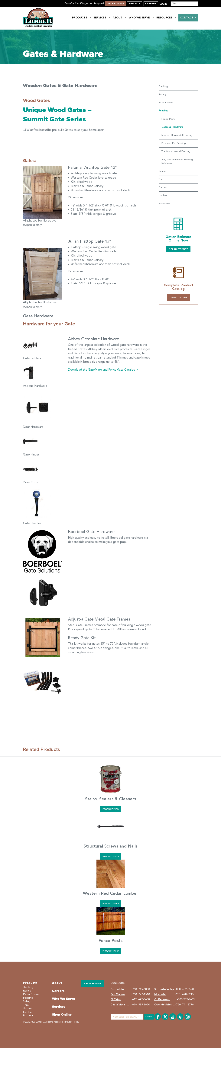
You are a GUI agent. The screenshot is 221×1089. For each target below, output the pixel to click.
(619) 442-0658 (141, 999)
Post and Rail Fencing (173, 143)
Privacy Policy (72, 1021)
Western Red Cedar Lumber (110, 894)
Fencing (28, 998)
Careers (150, 3)
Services (102, 17)
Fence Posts (168, 119)
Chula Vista (118, 1004)
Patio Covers (166, 102)
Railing (162, 94)
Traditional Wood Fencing (175, 151)
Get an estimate (92, 983)
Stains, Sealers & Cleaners (110, 799)
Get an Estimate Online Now (178, 238)
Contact (188, 17)
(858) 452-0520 (184, 989)
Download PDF (178, 297)
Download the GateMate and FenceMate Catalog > (103, 369)
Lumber (163, 195)
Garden (163, 187)
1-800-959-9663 (185, 999)
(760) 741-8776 (184, 1004)
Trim (161, 179)
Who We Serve (141, 17)
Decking (163, 86)
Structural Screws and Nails (111, 846)
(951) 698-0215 (184, 994)
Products (81, 17)
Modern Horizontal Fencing (176, 135)
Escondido (117, 989)
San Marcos (118, 994)
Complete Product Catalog (178, 287)
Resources (166, 17)
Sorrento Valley (164, 989)
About (120, 17)
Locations (118, 983)
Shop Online (62, 1014)
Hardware (164, 204)
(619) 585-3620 (141, 1004)
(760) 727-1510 (141, 994)
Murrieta (160, 994)
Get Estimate (115, 3)
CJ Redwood (162, 999)
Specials (134, 3)
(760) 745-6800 (141, 989)
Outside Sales (163, 1004)
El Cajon (116, 999)
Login (163, 3)
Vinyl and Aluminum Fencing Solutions (177, 161)
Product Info (110, 809)
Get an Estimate (178, 249)
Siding (162, 171)
